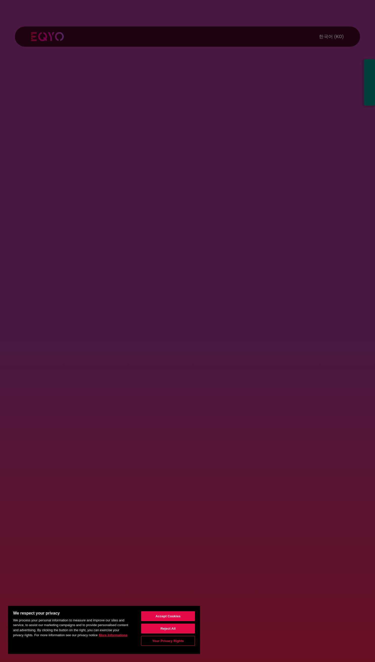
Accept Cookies (168, 616)
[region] (104, 629)
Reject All (168, 628)
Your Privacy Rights (168, 641)
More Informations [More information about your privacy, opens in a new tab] (113, 635)
